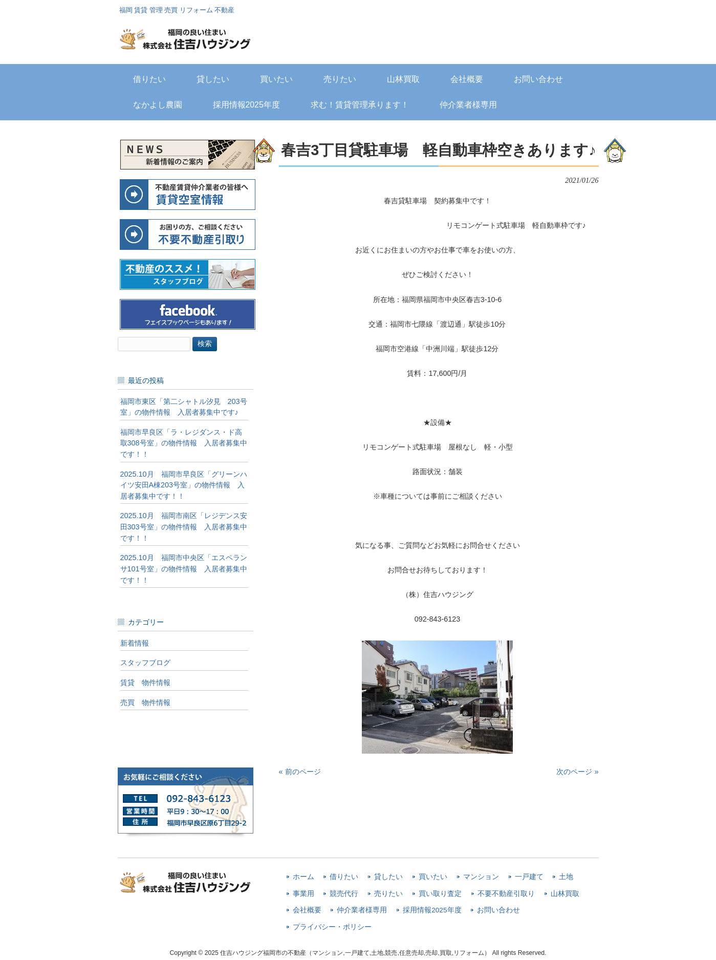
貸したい (388, 877)
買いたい (433, 877)
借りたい (344, 877)
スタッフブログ (145, 662)
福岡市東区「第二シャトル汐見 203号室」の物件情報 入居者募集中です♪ (183, 407)
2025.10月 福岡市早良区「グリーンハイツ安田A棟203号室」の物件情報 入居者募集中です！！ (183, 485)
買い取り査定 (440, 894)
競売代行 (344, 894)
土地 (566, 877)
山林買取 (565, 894)
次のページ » (577, 771)
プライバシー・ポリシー (332, 927)
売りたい (388, 894)
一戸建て (529, 877)
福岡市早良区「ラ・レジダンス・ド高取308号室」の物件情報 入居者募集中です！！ (183, 443)
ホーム (303, 877)
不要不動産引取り (506, 894)
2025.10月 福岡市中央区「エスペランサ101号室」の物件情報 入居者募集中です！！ (183, 568)
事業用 (303, 894)
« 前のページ (300, 771)
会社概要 (307, 910)
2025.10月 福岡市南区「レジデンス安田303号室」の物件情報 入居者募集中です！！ (183, 526)
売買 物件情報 (145, 702)
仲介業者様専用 (362, 910)
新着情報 (134, 643)
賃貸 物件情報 (145, 682)
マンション (481, 877)
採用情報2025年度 (432, 910)
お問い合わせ (498, 910)
